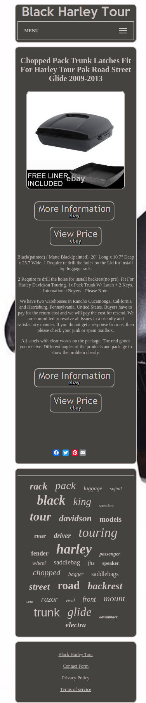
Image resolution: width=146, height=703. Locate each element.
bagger (76, 574)
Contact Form (76, 666)
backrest (105, 586)
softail (116, 488)
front (89, 599)
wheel (39, 563)
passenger (109, 554)
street (39, 586)
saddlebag (67, 562)
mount (114, 598)
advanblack (108, 617)
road (68, 585)
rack (38, 486)
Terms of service (75, 689)
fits (91, 563)
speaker (110, 563)
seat (29, 601)
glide (80, 612)
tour (40, 516)
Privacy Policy (75, 677)
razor (49, 599)
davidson (75, 518)
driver (62, 536)
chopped (46, 572)
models (110, 519)
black (51, 500)
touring (97, 532)
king (82, 501)
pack (65, 485)
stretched (107, 505)
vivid (70, 600)
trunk (47, 612)
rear (40, 536)
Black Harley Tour (76, 654)
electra (76, 625)
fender (39, 553)
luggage (92, 488)
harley (74, 549)
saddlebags (104, 574)
